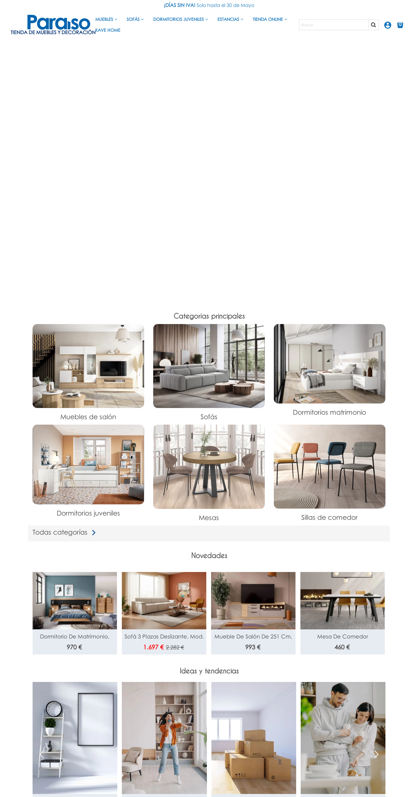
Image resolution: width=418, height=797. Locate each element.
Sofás (133, 19)
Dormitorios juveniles (178, 19)
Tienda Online (268, 19)
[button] (376, 754)
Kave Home (107, 30)
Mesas (209, 517)
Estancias (228, 19)
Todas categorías (65, 532)
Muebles (104, 19)
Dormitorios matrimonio (329, 412)
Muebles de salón (88, 417)
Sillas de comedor (329, 517)
